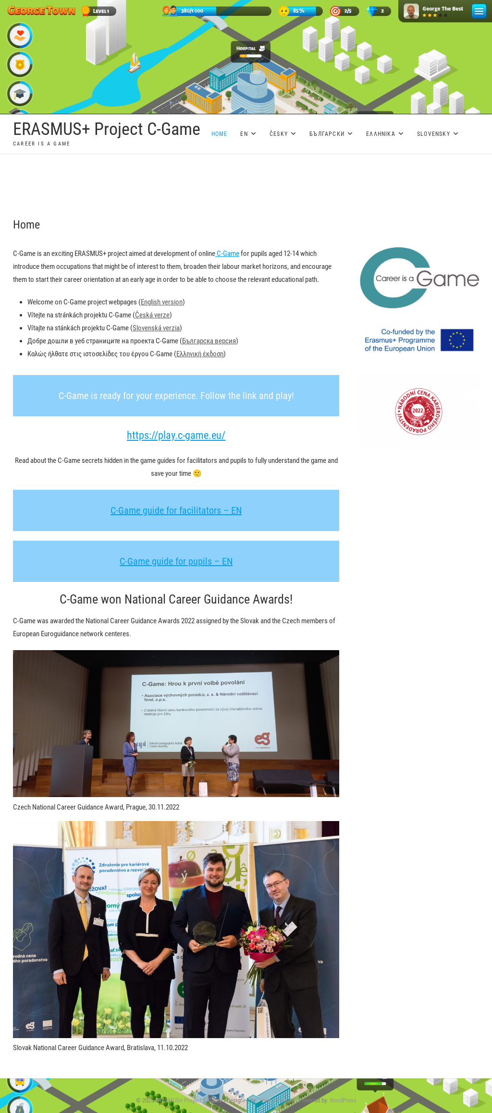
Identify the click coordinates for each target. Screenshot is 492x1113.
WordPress (343, 1100)
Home (219, 134)
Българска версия (209, 341)
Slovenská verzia (156, 328)
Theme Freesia (276, 1100)
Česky (279, 134)
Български (326, 134)
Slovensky (433, 134)
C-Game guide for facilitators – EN (176, 510)
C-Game (227, 253)
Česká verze (152, 315)
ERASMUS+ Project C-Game (106, 129)
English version (162, 302)
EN (243, 134)
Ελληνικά (380, 134)
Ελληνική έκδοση (199, 354)
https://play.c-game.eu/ (176, 435)
